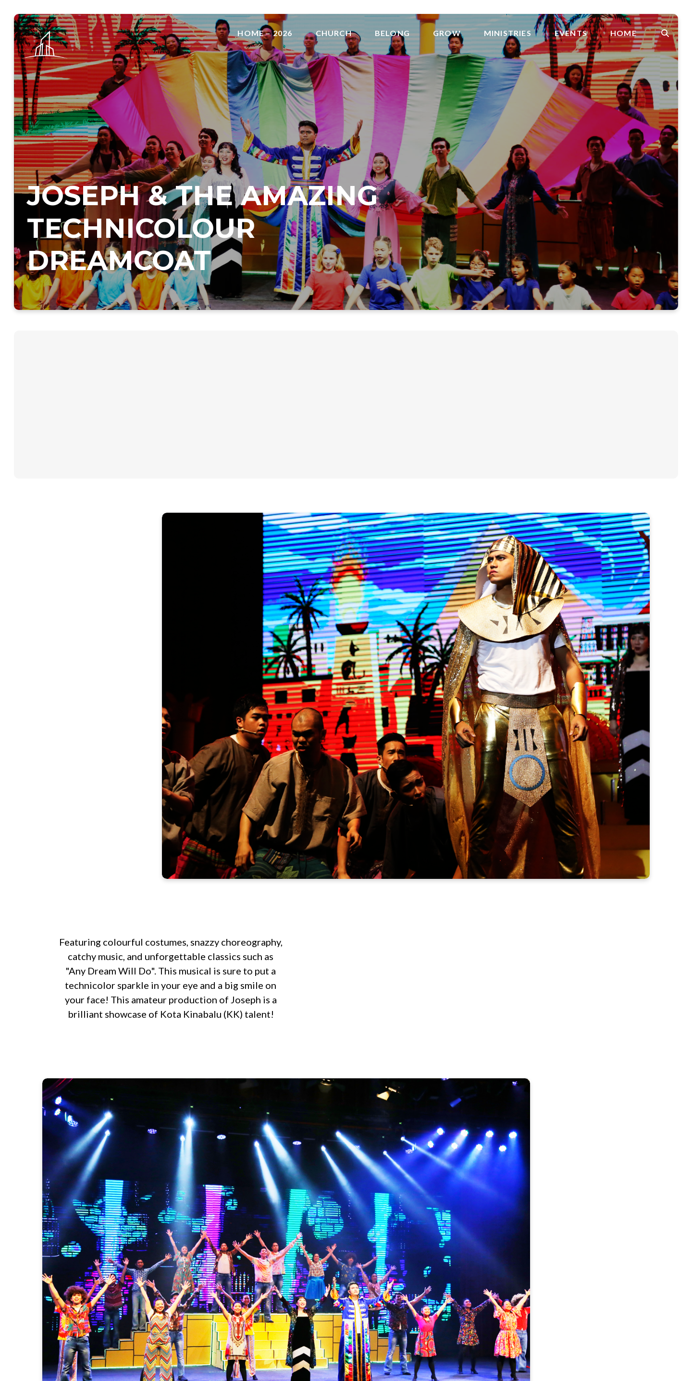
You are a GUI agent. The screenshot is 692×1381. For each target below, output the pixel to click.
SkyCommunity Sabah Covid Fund (506, 1240)
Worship (465, 1193)
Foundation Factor (389, 1170)
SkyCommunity (476, 1228)
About (461, 1105)
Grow (447, 33)
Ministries (507, 33)
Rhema (370, 1251)
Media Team (471, 1182)
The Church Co (46, 1329)
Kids (458, 1170)
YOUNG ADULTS (480, 1216)
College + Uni (473, 1159)
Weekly (584, 1159)
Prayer (370, 1228)
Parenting (375, 1216)
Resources (376, 1240)
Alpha (460, 1147)
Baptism (373, 1147)
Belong (392, 33)
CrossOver (377, 1159)
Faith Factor (379, 1182)
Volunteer (559, 1117)
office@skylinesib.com (259, 1105)
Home (623, 33)
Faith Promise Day (481, 1117)
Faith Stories (380, 1193)
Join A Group (564, 1105)
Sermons (373, 1263)
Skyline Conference (603, 1170)
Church (334, 33)
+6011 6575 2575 (251, 1133)
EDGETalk (588, 1182)
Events (571, 33)
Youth (460, 1205)
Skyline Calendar (598, 1147)
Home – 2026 (264, 33)
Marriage (375, 1205)
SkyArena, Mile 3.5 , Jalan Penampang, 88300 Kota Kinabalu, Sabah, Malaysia (264, 1173)
